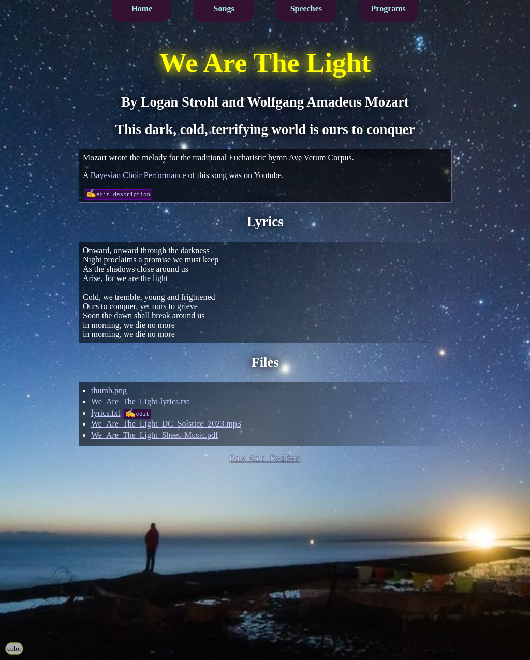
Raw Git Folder (265, 459)
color (14, 648)
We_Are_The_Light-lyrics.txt (140, 401)
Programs (388, 8)
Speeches (306, 8)
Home (141, 8)
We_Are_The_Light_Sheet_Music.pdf (154, 435)
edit (142, 413)
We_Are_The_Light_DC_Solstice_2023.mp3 (166, 423)
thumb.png (109, 390)
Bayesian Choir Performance (138, 175)
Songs (224, 8)
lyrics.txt (105, 412)
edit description (123, 194)
